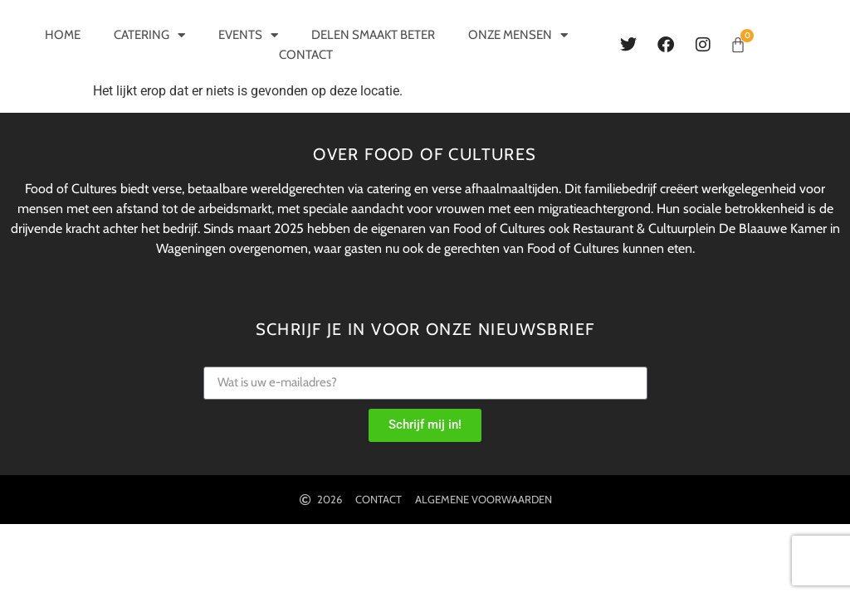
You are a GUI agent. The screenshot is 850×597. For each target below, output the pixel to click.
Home (63, 34)
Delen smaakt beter (373, 34)
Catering (149, 35)
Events (248, 35)
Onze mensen (518, 35)
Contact (306, 54)
